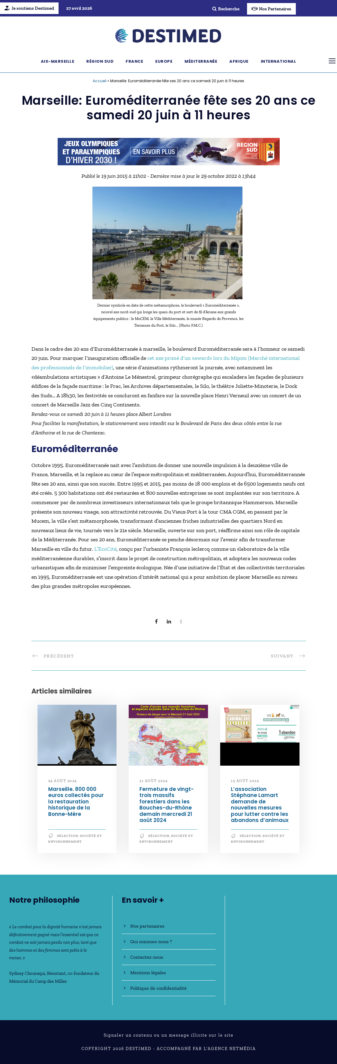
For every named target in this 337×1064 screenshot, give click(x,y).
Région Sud (99, 61)
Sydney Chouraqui (27, 973)
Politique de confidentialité (158, 988)
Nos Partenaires (271, 9)
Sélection (67, 836)
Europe (163, 61)
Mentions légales (148, 972)
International (278, 61)
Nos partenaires (147, 926)
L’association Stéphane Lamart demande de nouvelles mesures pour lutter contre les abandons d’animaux (260, 804)
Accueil (99, 80)
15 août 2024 (245, 781)
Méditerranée (201, 61)
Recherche (225, 9)
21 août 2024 (153, 781)
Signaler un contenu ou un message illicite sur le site (169, 1035)
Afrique (239, 61)
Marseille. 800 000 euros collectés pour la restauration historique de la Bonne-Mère (76, 801)
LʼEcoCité (105, 549)
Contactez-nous (146, 957)
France (134, 61)
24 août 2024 (62, 781)
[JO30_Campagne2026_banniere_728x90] (169, 151)
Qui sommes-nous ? (151, 941)
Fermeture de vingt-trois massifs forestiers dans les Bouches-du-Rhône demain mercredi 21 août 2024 (166, 804)
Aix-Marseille (57, 61)
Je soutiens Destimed (29, 8)
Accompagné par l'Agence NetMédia (206, 1048)
